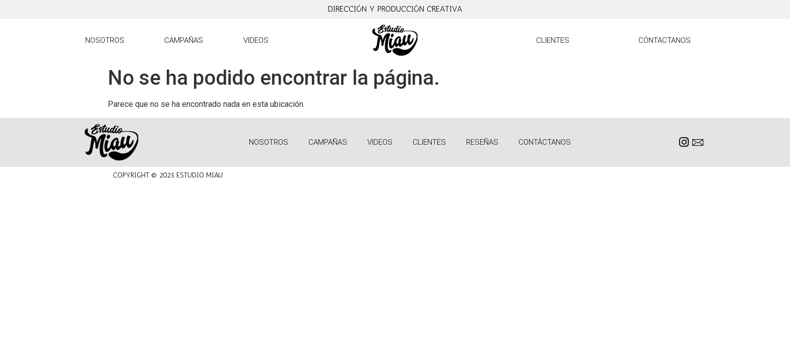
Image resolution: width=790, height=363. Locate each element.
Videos (256, 40)
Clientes (552, 40)
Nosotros (104, 40)
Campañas (183, 40)
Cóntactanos (664, 40)
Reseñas (482, 142)
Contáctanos (544, 142)
